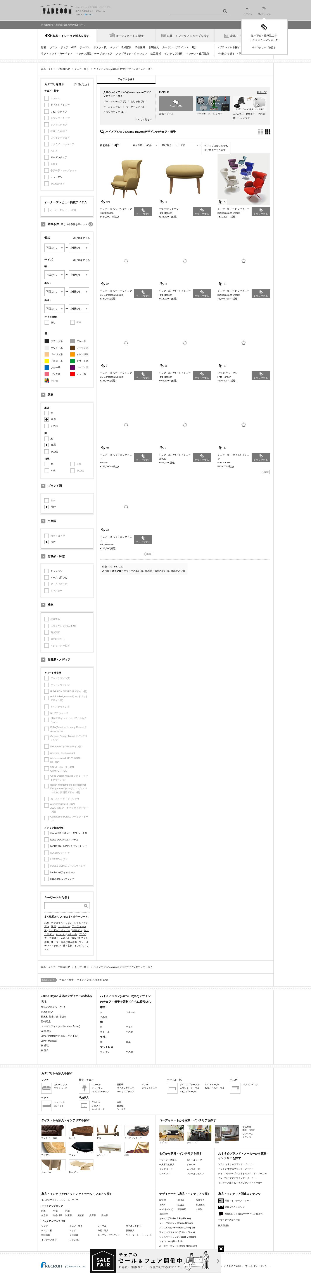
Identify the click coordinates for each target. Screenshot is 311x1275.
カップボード (193, 1169)
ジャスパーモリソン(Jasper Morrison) (177, 1237)
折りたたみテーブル (215, 1088)
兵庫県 (92, 1215)
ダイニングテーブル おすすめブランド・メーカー (242, 1173)
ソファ (53, 47)
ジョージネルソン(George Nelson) (176, 1223)
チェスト (96, 1106)
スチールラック (194, 1160)
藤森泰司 (182, 1209)
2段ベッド (59, 1106)
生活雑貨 (155, 53)
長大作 (162, 1205)
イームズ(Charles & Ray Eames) (175, 1218)
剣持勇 (181, 1200)
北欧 (46, 922)
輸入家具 (72, 942)
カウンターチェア (100, 1091)
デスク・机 (100, 47)
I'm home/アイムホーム (62, 872)
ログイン (247, 11)
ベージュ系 (57, 354)
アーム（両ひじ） (60, 577)
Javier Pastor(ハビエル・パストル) (59, 1036)
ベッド (114, 47)
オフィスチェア (149, 1088)
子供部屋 (246, 1126)
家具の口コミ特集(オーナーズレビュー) (244, 1213)
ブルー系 (55, 367)
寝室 (227, 1134)
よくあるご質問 (232, 1266)
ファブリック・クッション (131, 53)
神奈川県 (57, 1215)
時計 (194, 47)
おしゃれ (72, 934)
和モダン (77, 930)
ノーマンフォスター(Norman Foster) (60, 1026)
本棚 (119, 1102)
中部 (55, 1211)
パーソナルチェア (113, 101)
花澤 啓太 (46, 1031)
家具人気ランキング (234, 1207)
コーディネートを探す (129, 36)
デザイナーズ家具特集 (229, 1220)
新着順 (148, 571)
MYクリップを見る (266, 47)
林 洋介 (45, 1050)
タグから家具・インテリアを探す (180, 1153)
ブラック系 (57, 341)
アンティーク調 (53, 1132)
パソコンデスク (250, 1084)
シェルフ (121, 1109)
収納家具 (126, 47)
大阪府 (80, 1215)
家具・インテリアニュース (238, 1200)
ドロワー (191, 1164)
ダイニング (199, 1134)
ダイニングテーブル (189, 1084)
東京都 (44, 1215)
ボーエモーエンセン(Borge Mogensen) (178, 1246)
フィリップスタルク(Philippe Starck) (177, 1232)
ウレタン (105, 1052)
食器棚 (120, 1106)
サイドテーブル (212, 1084)
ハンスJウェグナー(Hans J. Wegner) (177, 1227)
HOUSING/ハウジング (62, 879)
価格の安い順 (161, 571)
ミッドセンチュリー (59, 930)
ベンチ (145, 1084)
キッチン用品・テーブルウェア (94, 53)
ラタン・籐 (60, 945)
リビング (171, 1134)
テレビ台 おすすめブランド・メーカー (237, 1178)
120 (121, 566)
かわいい (61, 934)
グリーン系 (82, 361)
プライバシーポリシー (257, 1266)
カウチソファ (60, 1084)
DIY (74, 938)
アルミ (129, 1027)
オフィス (246, 1137)
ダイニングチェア (60, 105)
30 (110, 566)
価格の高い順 (178, 571)
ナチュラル (57, 922)
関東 (43, 1211)
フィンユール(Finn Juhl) (171, 1241)
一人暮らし (64, 938)
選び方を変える (81, 238)
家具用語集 (223, 1225)
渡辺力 (181, 1205)
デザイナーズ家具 (168, 1160)
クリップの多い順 (133, 571)
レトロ (77, 922)
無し (53, 322)
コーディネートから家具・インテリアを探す (187, 1120)
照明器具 (154, 47)
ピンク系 (55, 374)
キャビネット (98, 1109)
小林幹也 (163, 1214)
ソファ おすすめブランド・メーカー (236, 1164)
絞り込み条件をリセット (74, 224)
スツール (96, 1084)
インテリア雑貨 (173, 53)
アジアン (53, 1149)
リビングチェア (58, 111)
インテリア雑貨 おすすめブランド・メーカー (240, 1182)
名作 (69, 945)
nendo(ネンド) (166, 1209)
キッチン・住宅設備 (197, 53)
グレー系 (81, 341)
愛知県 (104, 1215)
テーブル (85, 47)
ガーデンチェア (58, 157)
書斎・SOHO (248, 1130)
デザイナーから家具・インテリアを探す (184, 1193)
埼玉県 (68, 1215)
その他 (54, 426)
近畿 (67, 1211)
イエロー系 (57, 361)
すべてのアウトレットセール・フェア (59, 1200)
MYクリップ (264, 11)
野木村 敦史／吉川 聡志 (53, 1016)
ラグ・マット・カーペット (57, 53)
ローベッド (164, 1173)
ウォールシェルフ (195, 1173)
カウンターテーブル (189, 1088)
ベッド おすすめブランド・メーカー (236, 1169)
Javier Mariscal (49, 1040)
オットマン (56, 177)
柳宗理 (162, 1200)
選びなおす (84, 84)
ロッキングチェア (125, 1091)
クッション (56, 571)
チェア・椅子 (68, 47)
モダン (68, 922)
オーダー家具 (58, 942)
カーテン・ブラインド (175, 47)
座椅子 (120, 1084)
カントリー (64, 926)
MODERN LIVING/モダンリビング (68, 846)
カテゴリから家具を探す (57, 1073)
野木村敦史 (47, 1012)
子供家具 (140, 47)
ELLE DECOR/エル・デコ (64, 839)
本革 (53, 470)
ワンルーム (247, 1133)
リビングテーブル (188, 1091)
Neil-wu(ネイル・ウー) (53, 1007)
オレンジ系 (82, 354)
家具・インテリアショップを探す (188, 36)
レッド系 (81, 374)
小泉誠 (199, 1209)
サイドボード (165, 1169)
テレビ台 (96, 1102)
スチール (130, 1012)
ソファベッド (60, 1088)
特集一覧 (262, 92)
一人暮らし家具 (167, 1164)
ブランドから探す (229, 47)
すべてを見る (142, 119)
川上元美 (200, 1205)
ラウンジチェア (111, 112)
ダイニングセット (134, 1226)
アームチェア (110, 107)
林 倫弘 (45, 1045)
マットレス (59, 1102)
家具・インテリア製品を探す (70, 36)
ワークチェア (133, 107)
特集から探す (227, 53)
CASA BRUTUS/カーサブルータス (68, 833)
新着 (43, 47)
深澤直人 (200, 1200)
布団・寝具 (103, 1230)
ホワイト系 (57, 347)
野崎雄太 (46, 1021)
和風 (53, 926)
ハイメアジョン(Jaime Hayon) (93, 979)
